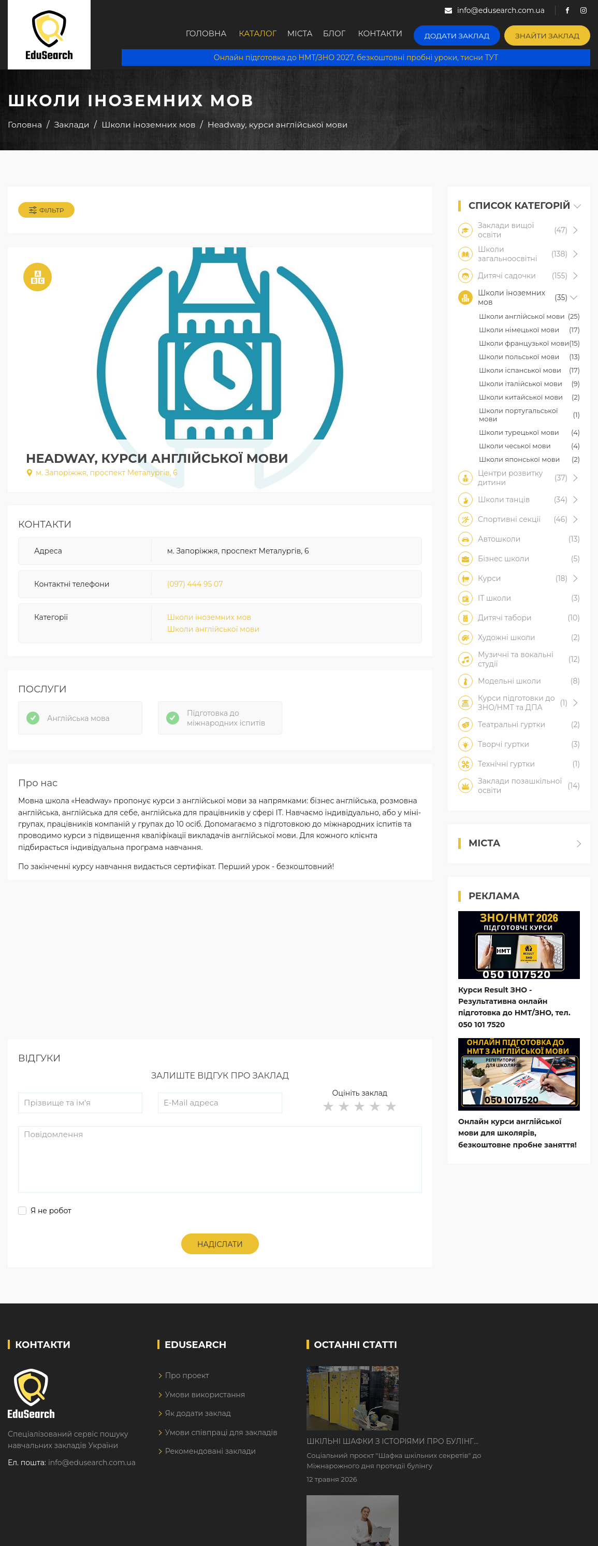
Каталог (262, 34)
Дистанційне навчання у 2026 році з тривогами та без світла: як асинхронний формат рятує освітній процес (486, 1448)
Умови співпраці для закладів (221, 1440)
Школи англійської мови (213, 632)
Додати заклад (468, 34)
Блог (348, 34)
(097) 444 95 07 (195, 587)
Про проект (187, 1384)
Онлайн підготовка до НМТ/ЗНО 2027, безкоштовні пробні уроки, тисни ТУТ (356, 57)
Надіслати (220, 1252)
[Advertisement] (220, 974)
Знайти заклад (551, 34)
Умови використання (205, 1403)
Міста (308, 34)
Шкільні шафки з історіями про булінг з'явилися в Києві (478, 1384)
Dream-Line (568, 1531)
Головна (208, 34)
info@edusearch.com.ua (92, 1471)
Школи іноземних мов (209, 621)
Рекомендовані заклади (210, 1459)
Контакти (396, 34)
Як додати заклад (198, 1421)
